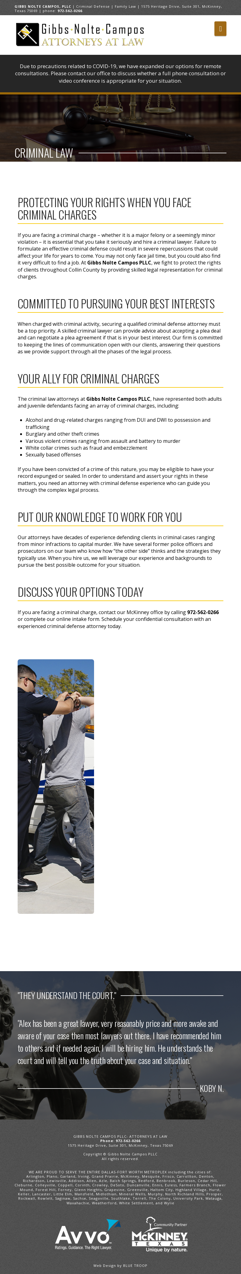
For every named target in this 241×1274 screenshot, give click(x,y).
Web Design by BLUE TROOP (120, 1265)
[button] (220, 28)
